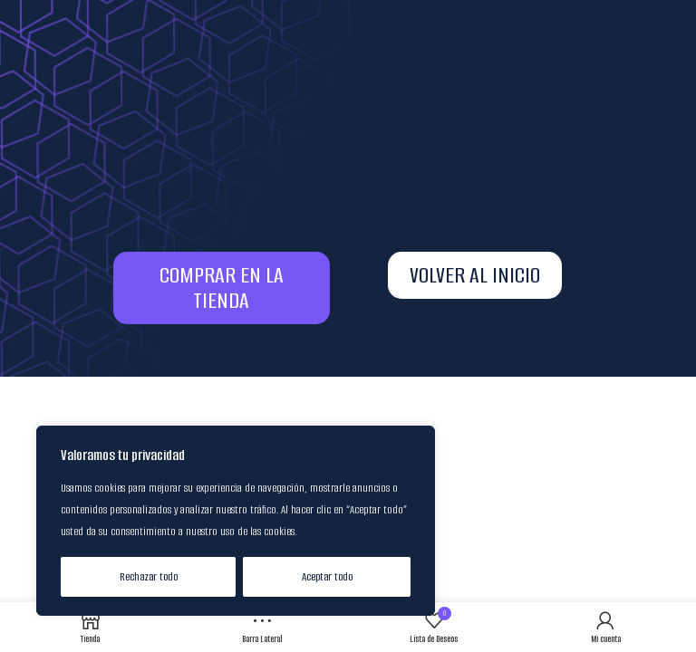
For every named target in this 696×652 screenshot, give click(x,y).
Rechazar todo (149, 576)
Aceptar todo (327, 576)
